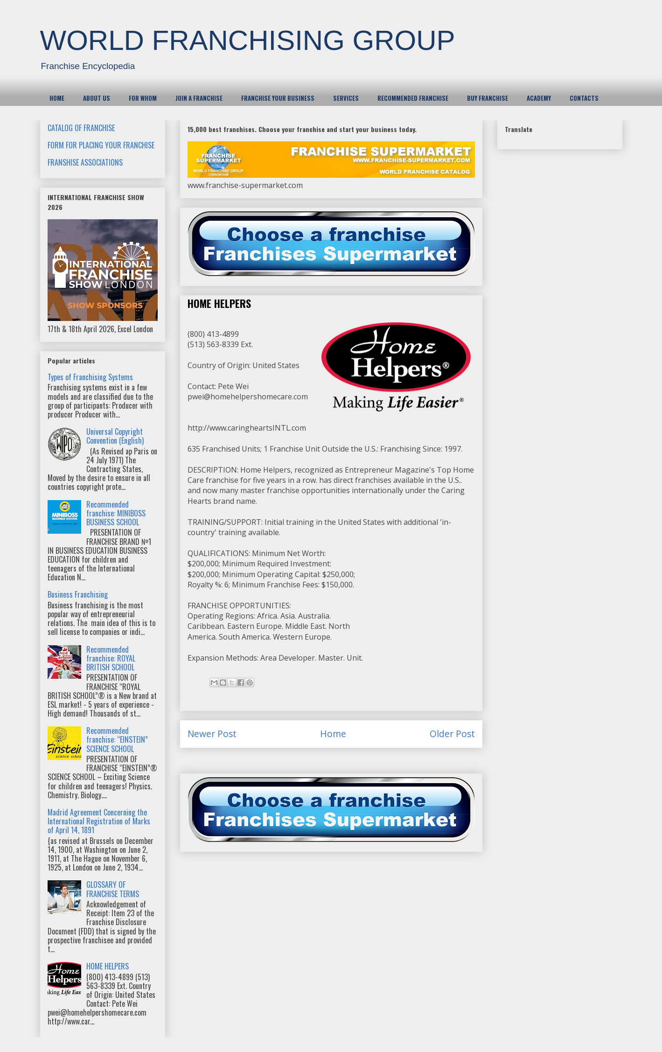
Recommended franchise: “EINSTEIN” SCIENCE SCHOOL (117, 739)
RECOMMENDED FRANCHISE (412, 98)
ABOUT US (96, 98)
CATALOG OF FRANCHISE (81, 127)
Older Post (452, 733)
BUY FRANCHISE (487, 98)
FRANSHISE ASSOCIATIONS (85, 162)
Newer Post (212, 733)
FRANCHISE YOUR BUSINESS (277, 98)
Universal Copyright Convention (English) (115, 436)
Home (333, 733)
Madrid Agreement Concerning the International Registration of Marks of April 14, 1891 (99, 821)
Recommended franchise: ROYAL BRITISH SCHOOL (110, 658)
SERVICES (346, 98)
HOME (56, 98)
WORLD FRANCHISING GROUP (247, 40)
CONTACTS (584, 98)
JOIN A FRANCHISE (199, 98)
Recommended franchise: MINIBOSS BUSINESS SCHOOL (116, 513)
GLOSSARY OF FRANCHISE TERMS (112, 889)
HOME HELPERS (107, 966)
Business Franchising (78, 594)
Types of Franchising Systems (90, 377)
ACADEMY (539, 98)
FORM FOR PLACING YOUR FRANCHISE (101, 145)
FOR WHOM (143, 98)
